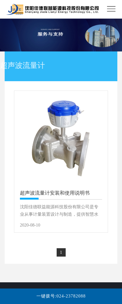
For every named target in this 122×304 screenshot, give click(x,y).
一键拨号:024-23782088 (61, 296)
